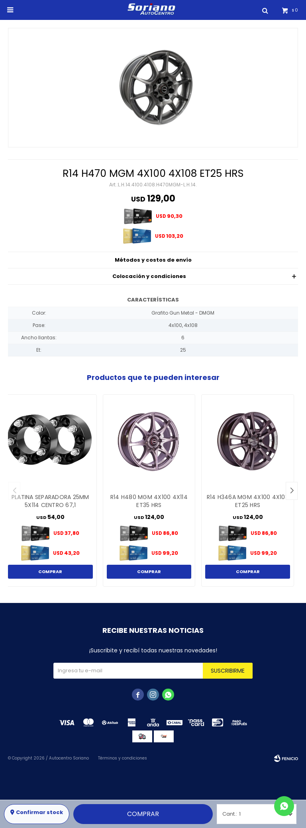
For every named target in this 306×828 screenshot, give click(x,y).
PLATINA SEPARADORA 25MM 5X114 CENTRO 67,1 (50, 501)
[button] (292, 491)
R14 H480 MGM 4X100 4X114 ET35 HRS (149, 501)
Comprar (143, 813)
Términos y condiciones (122, 758)
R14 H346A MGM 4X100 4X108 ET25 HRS (248, 501)
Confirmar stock (39, 812)
